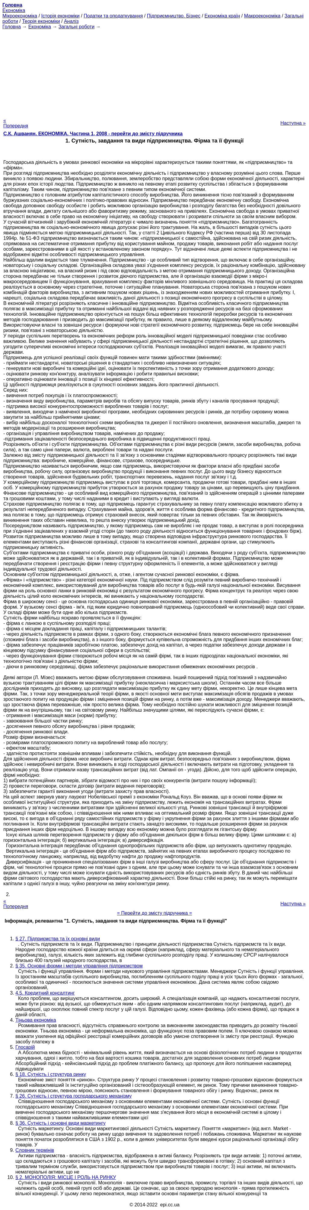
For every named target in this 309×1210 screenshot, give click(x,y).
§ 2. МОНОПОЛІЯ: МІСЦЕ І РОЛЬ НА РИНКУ (65, 1177)
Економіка (13, 10)
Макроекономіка (262, 15)
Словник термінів (34, 1150)
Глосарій (25, 1047)
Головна (11, 26)
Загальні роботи (76, 26)
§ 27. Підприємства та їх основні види (57, 938)
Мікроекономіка (19, 15)
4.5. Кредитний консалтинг (45, 992)
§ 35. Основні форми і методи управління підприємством (79, 965)
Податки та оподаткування (113, 15)
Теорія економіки (41, 21)
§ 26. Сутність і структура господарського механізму (73, 1096)
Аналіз (71, 21)
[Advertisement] (154, 72)
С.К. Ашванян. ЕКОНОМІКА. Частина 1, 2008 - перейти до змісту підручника (93, 133)
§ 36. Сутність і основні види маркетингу (60, 1123)
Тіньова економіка (35, 1020)
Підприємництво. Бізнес (174, 15)
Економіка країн (222, 15)
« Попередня (15, 123)
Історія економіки (60, 15)
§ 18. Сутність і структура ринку (50, 1074)
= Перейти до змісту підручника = (154, 913)
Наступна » (293, 123)
